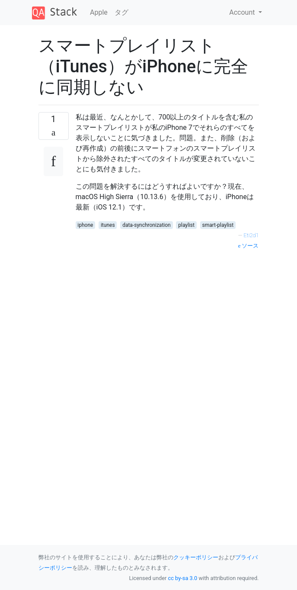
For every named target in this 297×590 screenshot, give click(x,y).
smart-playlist (218, 225)
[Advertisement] (167, 327)
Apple (99, 12)
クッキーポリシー (195, 557)
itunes (108, 225)
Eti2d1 (251, 235)
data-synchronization (146, 225)
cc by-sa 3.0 (183, 578)
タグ (121, 12)
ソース (248, 245)
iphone (85, 225)
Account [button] (242, 12)
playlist (186, 225)
